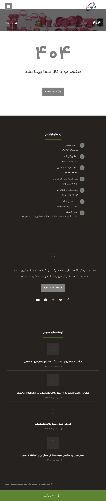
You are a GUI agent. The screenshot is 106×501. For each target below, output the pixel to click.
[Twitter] (61, 300)
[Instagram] (53, 300)
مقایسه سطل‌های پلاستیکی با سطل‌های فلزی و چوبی (53, 362)
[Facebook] (68, 300)
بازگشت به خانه (53, 92)
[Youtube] (38, 300)
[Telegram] (46, 300)
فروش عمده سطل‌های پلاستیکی (53, 424)
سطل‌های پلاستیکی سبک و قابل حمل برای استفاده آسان (53, 455)
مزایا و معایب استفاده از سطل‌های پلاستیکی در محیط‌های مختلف (53, 393)
